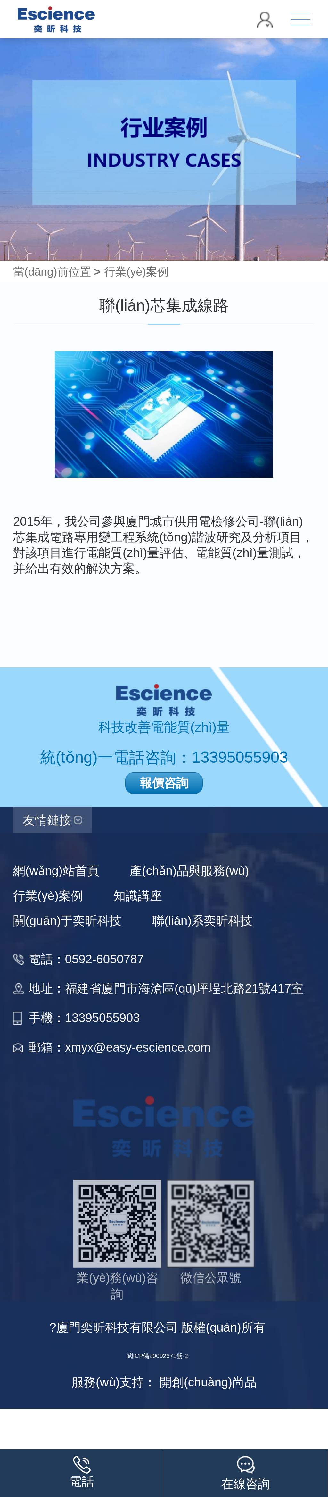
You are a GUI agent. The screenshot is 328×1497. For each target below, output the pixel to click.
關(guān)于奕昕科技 (67, 920)
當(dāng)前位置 (57, 271)
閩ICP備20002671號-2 (157, 1355)
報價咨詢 (164, 783)
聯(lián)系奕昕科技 (202, 920)
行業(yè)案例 (136, 271)
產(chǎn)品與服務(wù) (189, 870)
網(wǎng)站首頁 (56, 870)
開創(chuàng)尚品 (208, 1382)
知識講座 (137, 895)
